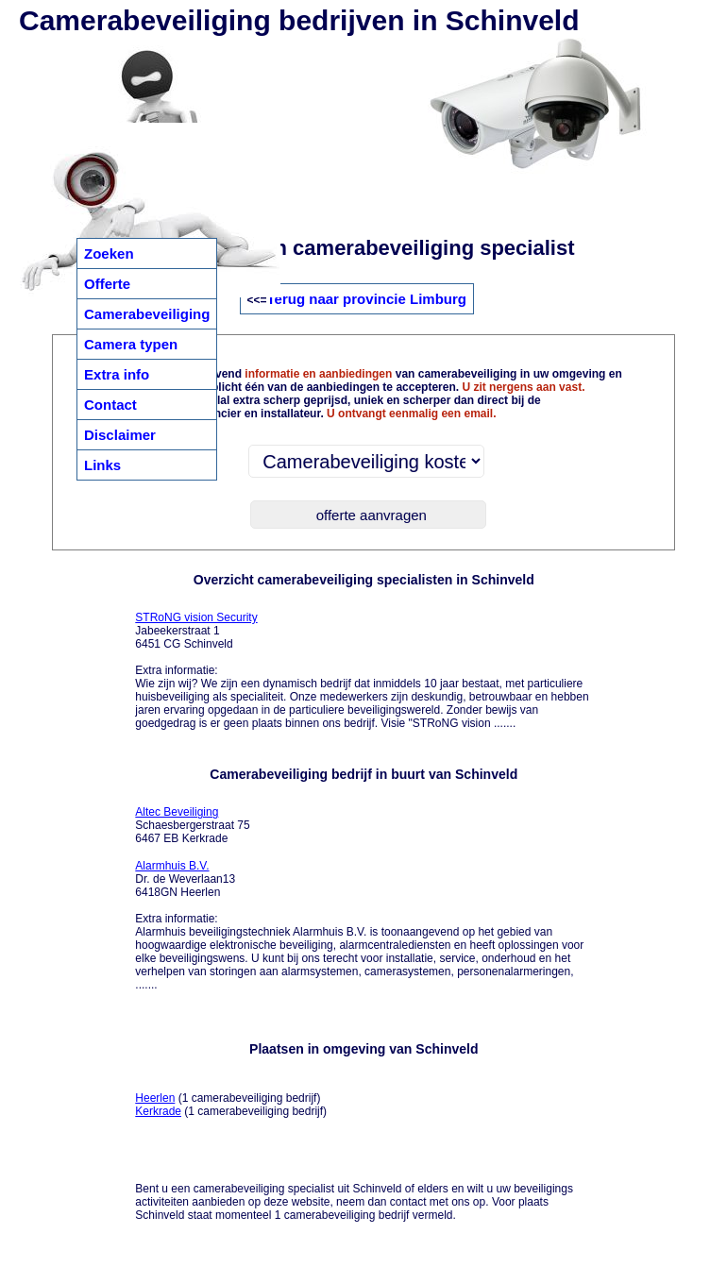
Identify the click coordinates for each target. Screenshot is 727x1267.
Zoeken (109, 253)
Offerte (107, 284)
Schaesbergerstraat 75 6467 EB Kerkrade (192, 825)
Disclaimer (120, 435)
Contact (110, 405)
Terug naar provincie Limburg (366, 299)
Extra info (116, 374)
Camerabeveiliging (147, 314)
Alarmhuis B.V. (172, 865)
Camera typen (131, 344)
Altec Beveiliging (176, 812)
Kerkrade (158, 1111)
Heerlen (155, 1098)
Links (102, 465)
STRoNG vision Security (196, 617)
